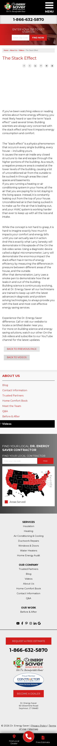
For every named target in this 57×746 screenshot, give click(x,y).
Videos (6, 423)
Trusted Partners (12, 395)
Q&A (5, 411)
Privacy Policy (39, 725)
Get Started (33, 30)
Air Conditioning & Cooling (28, 535)
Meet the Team (11, 406)
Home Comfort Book (15, 400)
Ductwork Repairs (28, 540)
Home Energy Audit (28, 555)
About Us (11, 375)
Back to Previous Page (22, 349)
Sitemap (33, 729)
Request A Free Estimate (28, 641)
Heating (28, 531)
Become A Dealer (28, 693)
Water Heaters (28, 550)
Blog (5, 385)
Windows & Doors (28, 545)
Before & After (11, 416)
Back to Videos (17, 357)
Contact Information (14, 390)
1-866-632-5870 (28, 19)
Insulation (28, 526)
